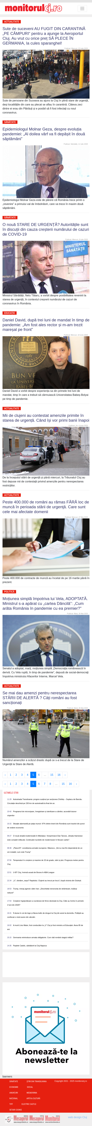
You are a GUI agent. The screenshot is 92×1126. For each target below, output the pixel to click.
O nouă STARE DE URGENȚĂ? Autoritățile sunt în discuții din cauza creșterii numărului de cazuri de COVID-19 (46, 229)
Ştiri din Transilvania (37, 1081)
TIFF (11, 1104)
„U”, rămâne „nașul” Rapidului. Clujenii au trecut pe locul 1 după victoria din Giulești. (47, 881)
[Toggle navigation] (82, 8)
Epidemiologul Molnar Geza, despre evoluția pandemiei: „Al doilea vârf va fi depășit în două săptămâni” (44, 134)
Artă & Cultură (33, 1098)
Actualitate (11, 21)
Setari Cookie (15, 1110)
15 (51, 774)
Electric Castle (29, 1104)
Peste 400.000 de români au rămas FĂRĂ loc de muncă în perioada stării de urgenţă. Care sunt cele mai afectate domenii (46, 507)
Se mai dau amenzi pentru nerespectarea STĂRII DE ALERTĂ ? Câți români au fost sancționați (40, 698)
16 (58, 774)
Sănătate (10, 122)
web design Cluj (77, 1117)
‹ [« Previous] (5, 774)
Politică (9, 591)
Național (13, 1098)
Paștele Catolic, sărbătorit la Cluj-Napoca (30, 946)
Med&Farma (32, 1093)
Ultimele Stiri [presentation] (11, 792)
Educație (9, 313)
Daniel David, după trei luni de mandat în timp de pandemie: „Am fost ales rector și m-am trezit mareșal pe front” (46, 325)
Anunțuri (13, 1093)
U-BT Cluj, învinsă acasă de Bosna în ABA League (33, 872)
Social (30, 1087)
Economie (13, 1087)
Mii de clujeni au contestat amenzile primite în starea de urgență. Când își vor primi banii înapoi (46, 418)
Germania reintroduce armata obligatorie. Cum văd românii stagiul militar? (43, 937)
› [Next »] (65, 774)
